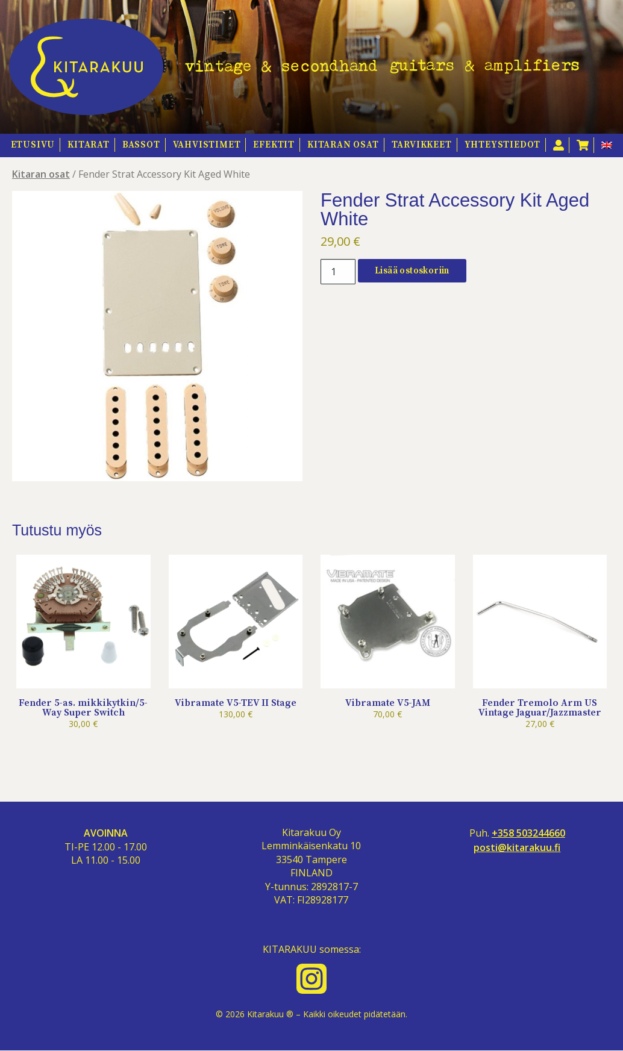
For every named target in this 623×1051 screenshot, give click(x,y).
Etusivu (33, 145)
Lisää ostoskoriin (412, 270)
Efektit (274, 145)
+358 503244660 (528, 833)
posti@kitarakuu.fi (517, 848)
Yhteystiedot (503, 145)
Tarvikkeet (422, 145)
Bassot (141, 145)
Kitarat (88, 145)
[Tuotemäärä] (338, 271)
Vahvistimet (207, 145)
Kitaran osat (343, 145)
